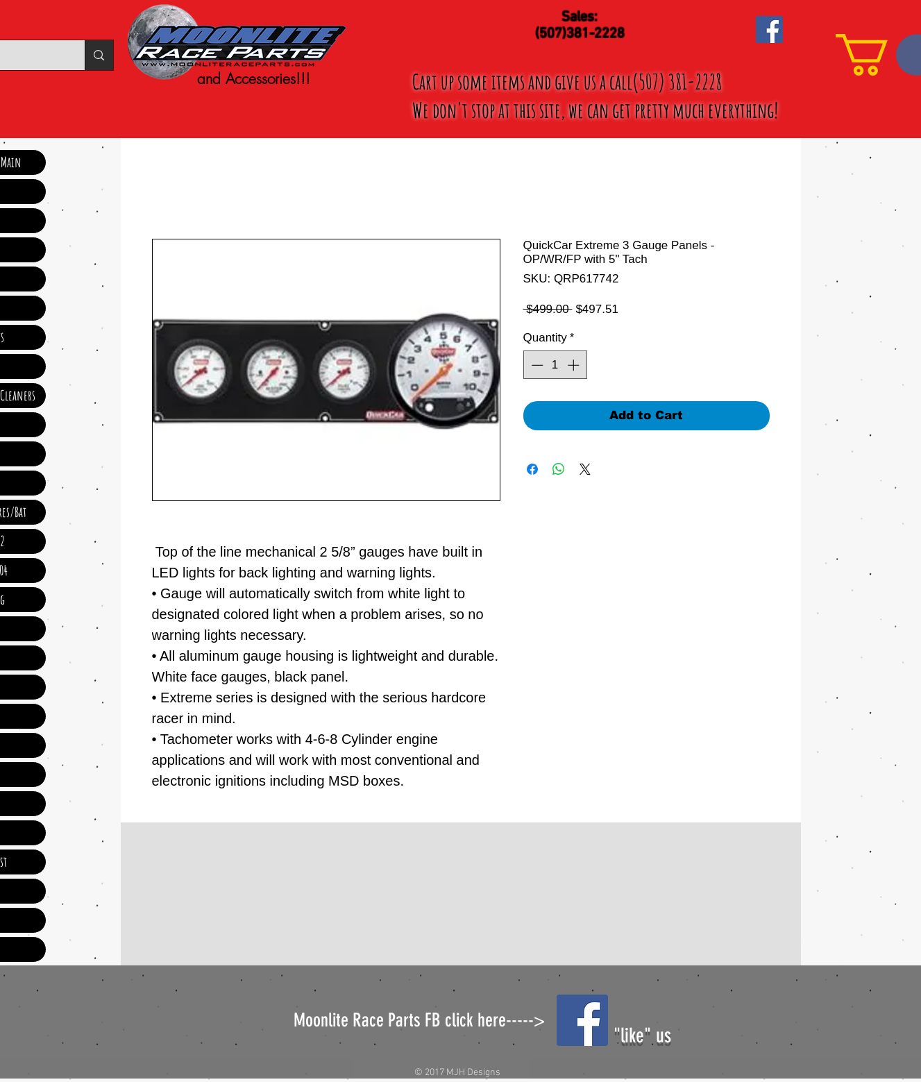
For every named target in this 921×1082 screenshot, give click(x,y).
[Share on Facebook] (532, 469)
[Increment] (574, 365)
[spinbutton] (555, 365)
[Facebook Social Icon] (769, 29)
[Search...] (98, 55)
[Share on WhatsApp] (558, 469)
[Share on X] (585, 469)
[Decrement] (535, 365)
